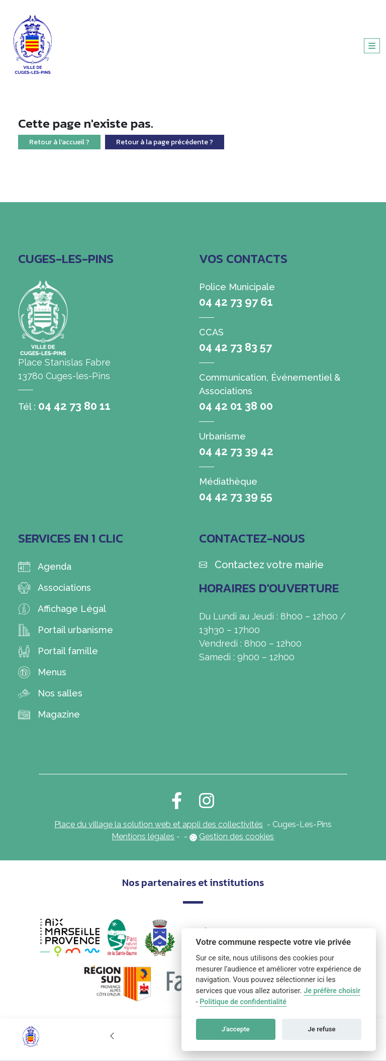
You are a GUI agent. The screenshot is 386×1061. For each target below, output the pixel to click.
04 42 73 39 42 (236, 451)
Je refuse (322, 1029)
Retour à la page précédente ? (164, 142)
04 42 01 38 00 (236, 405)
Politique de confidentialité (243, 1002)
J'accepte (236, 1029)
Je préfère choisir (332, 991)
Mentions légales (143, 836)
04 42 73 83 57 (235, 346)
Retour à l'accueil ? (59, 142)
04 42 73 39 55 (235, 496)
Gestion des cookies (236, 836)
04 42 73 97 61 (236, 301)
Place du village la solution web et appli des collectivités (158, 824)
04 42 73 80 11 (74, 405)
